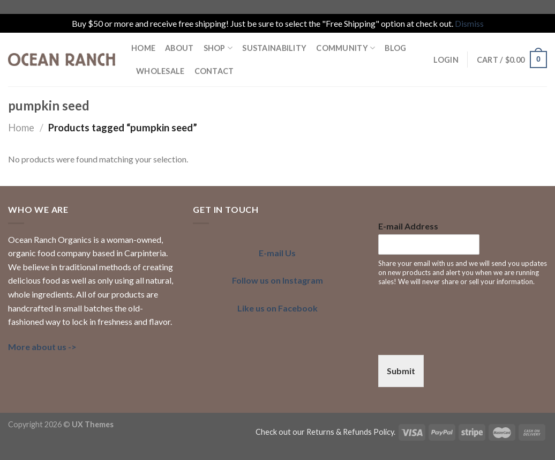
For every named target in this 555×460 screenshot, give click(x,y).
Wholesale (160, 71)
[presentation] (459, 337)
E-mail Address (408, 226)
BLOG (395, 48)
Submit (401, 371)
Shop (218, 48)
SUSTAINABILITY (274, 48)
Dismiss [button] (469, 23)
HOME (143, 48)
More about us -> (42, 347)
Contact (214, 71)
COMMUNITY (345, 48)
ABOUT (179, 48)
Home (21, 127)
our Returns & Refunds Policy (343, 431)
